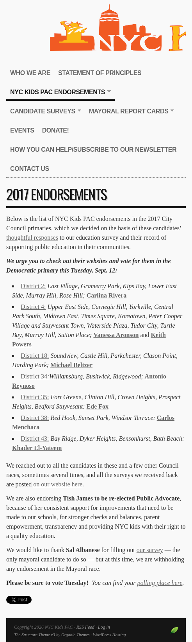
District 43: (35, 438)
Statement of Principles (99, 73)
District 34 (35, 376)
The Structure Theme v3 (34, 634)
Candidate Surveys (43, 111)
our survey (150, 550)
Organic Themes (75, 634)
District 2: (33, 286)
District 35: (35, 397)
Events (22, 130)
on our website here (57, 484)
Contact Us (29, 168)
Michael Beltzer (71, 365)
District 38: (35, 417)
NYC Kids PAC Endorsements (58, 92)
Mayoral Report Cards (129, 111)
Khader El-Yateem (37, 448)
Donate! (55, 130)
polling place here (160, 582)
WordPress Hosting (109, 634)
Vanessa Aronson (116, 335)
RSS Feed (85, 627)
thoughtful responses (32, 237)
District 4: (33, 306)
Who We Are (30, 73)
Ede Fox (97, 406)
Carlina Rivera (107, 295)
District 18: (35, 355)
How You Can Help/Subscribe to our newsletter (93, 149)
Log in (104, 627)
